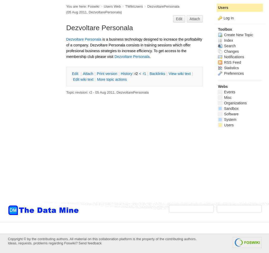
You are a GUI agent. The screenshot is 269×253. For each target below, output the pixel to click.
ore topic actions (112, 79)
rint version (107, 74)
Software (228, 114)
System (227, 119)
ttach (88, 74)
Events (226, 92)
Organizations (232, 103)
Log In (229, 18)
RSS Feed (229, 62)
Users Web (112, 6)
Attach (195, 19)
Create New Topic (235, 35)
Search (227, 46)
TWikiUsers (134, 6)
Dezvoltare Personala (83, 39)
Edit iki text (83, 79)
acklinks (157, 74)
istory (126, 74)
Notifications (231, 57)
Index (225, 40)
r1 (144, 74)
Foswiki (93, 6)
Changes (228, 51)
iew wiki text (180, 74)
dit (75, 74)
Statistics (228, 68)
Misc (225, 97)
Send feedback (90, 243)
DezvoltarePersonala (163, 6)
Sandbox (228, 108)
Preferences (231, 73)
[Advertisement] (29, 105)
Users (223, 8)
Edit (179, 19)
